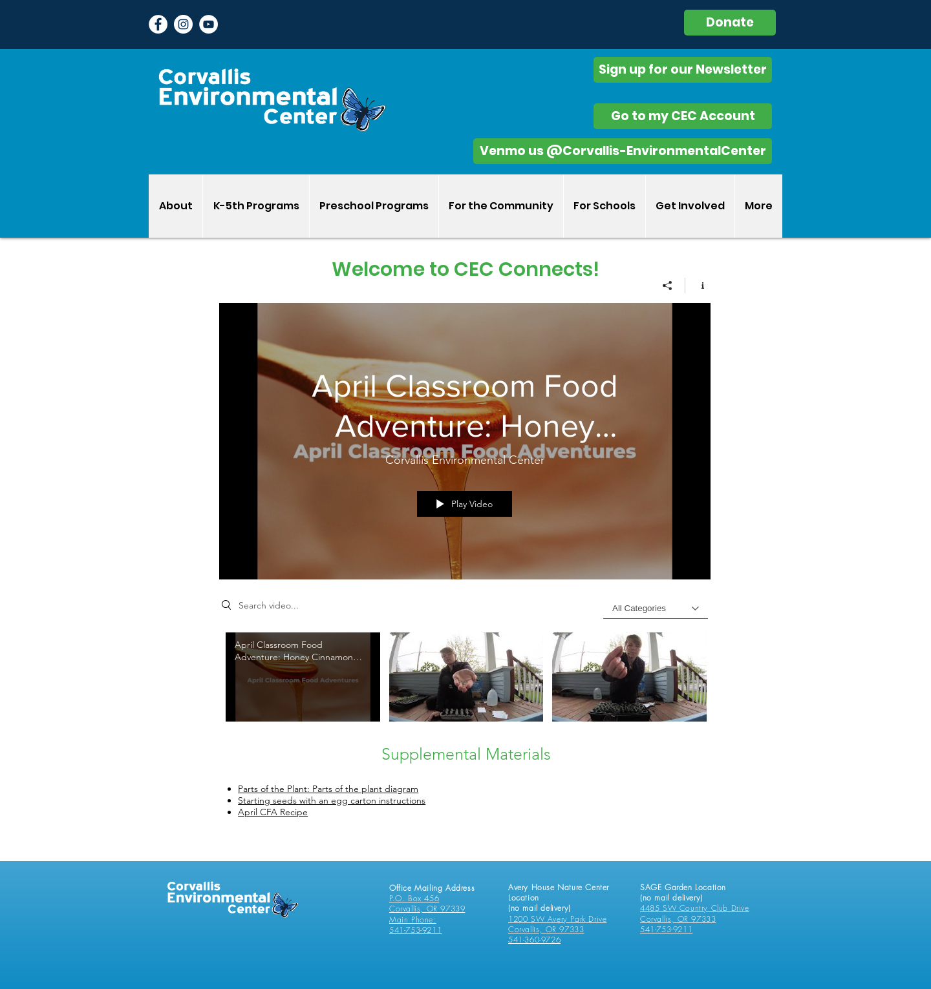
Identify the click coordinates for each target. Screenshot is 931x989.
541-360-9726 (534, 939)
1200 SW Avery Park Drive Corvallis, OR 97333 (557, 924)
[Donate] (730, 23)
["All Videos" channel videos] (465, 686)
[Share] (667, 285)
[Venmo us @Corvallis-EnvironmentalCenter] (622, 151)
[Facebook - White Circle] (158, 24)
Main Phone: (412, 919)
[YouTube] (208, 24)
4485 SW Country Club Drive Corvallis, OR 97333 (694, 913)
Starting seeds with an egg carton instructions (331, 800)
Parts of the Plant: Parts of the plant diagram (328, 789)
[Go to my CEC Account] (683, 116)
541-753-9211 (415, 929)
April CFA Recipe (273, 812)
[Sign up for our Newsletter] (683, 70)
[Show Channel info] (698, 285)
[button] (255, 206)
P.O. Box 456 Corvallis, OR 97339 (427, 903)
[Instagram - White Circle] (183, 24)
